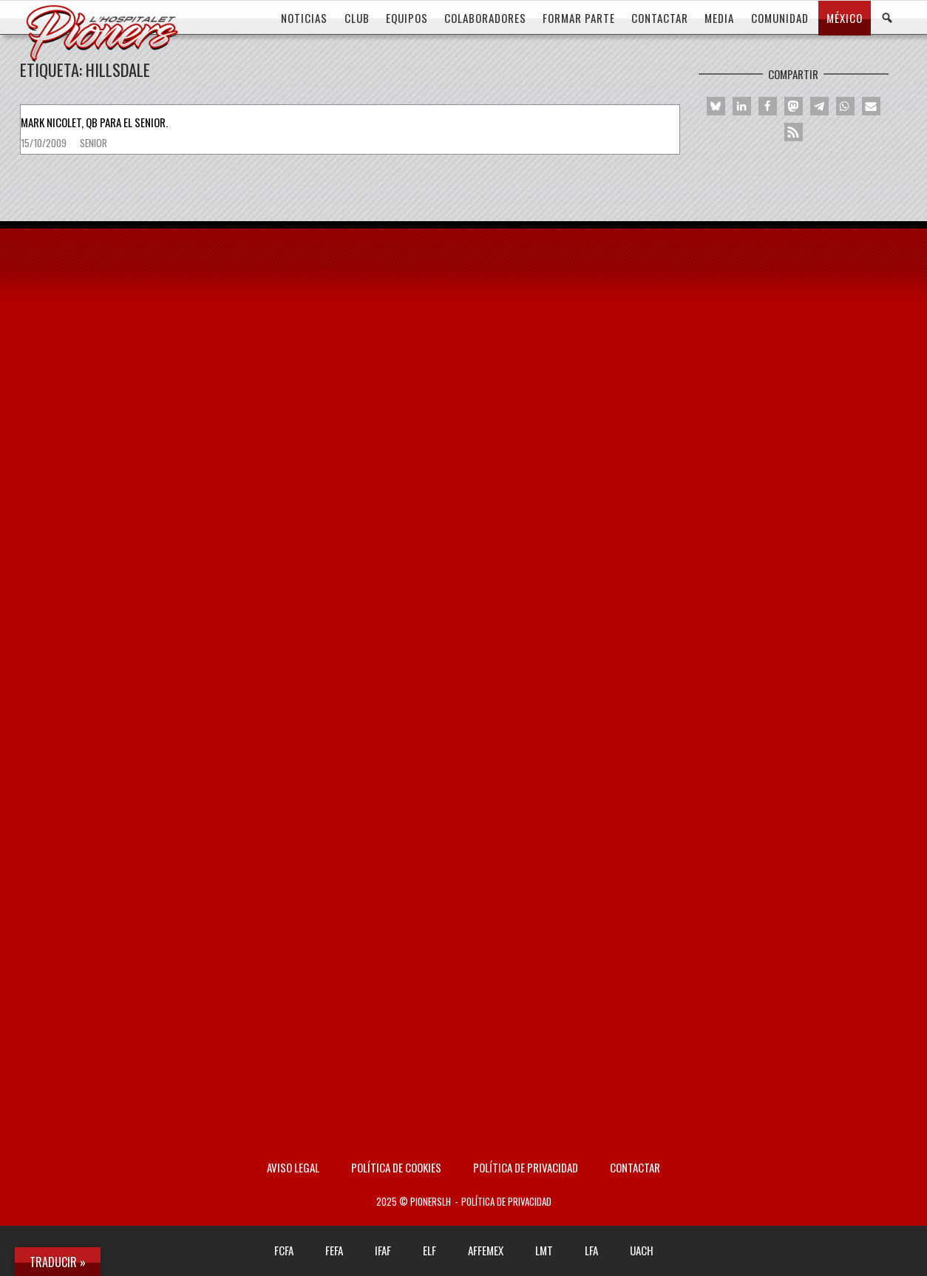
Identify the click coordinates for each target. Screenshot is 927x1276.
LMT (544, 1250)
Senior (93, 142)
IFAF (383, 1250)
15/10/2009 (45, 142)
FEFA (334, 1250)
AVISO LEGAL (293, 1167)
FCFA (283, 1250)
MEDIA (719, 18)
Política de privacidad (525, 1167)
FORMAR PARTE (579, 18)
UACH (641, 1250)
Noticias (304, 18)
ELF (429, 1250)
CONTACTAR (659, 18)
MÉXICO (844, 18)
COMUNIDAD (780, 18)
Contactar (635, 1167)
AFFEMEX (485, 1250)
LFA (591, 1250)
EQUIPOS (407, 18)
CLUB (357, 18)
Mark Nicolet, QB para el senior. (94, 122)
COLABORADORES (485, 18)
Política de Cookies (396, 1167)
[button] (716, 106)
